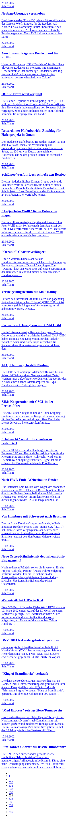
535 (11, 798)
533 (11, 792)
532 (11, 788)
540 (11, 811)
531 (11, 785)
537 (11, 805)
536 (11, 802)
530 (11, 782)
